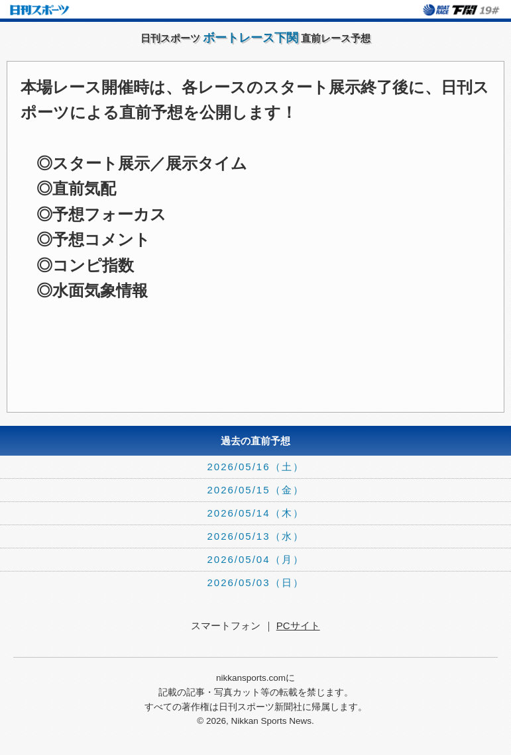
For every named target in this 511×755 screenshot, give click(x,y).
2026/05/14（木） (255, 513)
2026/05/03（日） (255, 582)
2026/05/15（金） (255, 489)
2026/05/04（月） (255, 559)
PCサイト (298, 625)
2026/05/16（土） (255, 466)
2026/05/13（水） (255, 536)
